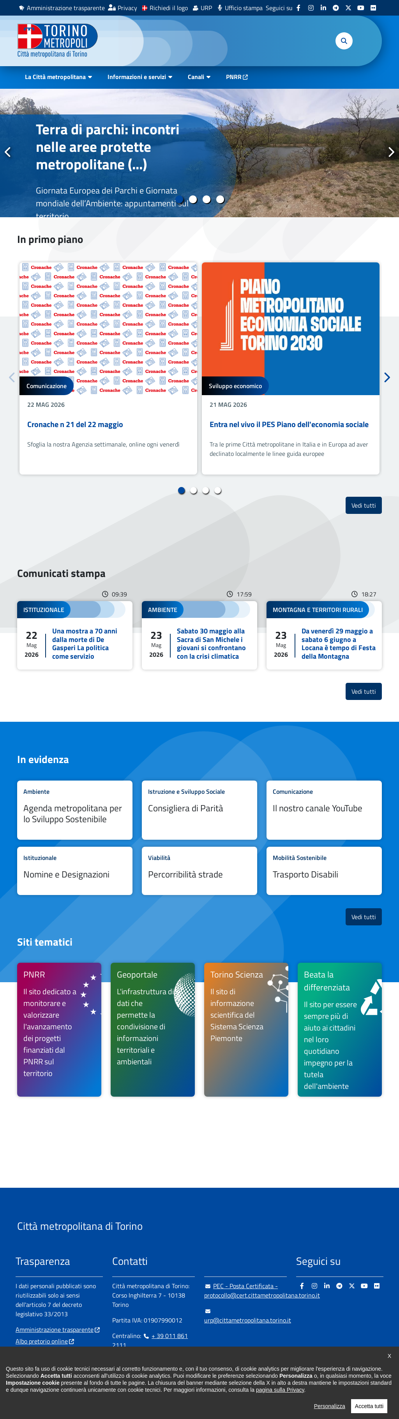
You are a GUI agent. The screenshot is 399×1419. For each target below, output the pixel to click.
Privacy (127, 7)
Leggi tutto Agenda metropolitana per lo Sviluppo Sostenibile (74, 810)
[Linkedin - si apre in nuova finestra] (323, 7)
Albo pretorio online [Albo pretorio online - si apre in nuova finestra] (42, 1341)
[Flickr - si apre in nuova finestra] (373, 7)
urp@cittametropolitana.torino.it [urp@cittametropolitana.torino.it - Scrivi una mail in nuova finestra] (247, 1315)
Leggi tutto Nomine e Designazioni (74, 871)
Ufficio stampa (244, 7)
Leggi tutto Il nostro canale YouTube (324, 810)
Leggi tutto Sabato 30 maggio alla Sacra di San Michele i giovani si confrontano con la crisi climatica (199, 635)
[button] (344, 40)
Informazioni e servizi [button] (137, 76)
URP (206, 7)
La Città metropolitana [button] (55, 76)
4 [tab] (220, 199)
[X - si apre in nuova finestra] (348, 7)
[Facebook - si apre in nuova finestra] (298, 7)
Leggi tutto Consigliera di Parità (199, 810)
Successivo (391, 152)
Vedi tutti (366, 505)
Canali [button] (196, 76)
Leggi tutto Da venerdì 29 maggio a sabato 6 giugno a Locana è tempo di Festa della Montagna (324, 635)
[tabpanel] (199, 153)
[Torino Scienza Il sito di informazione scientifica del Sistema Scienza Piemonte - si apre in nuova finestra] (246, 1029)
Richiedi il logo (169, 7)
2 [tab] (193, 199)
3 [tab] (206, 199)
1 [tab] (179, 199)
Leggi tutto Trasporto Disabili (324, 871)
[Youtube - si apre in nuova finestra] (361, 7)
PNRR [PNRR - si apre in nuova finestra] (234, 76)
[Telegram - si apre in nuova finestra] (336, 7)
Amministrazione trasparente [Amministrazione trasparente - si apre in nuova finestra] (66, 7)
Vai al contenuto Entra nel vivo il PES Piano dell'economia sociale (291, 368)
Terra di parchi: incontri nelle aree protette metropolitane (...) (108, 146)
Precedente (8, 152)
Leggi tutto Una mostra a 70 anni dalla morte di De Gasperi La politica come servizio (74, 635)
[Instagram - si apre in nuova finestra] (311, 7)
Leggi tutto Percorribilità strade (199, 871)
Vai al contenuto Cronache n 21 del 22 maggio (108, 368)
